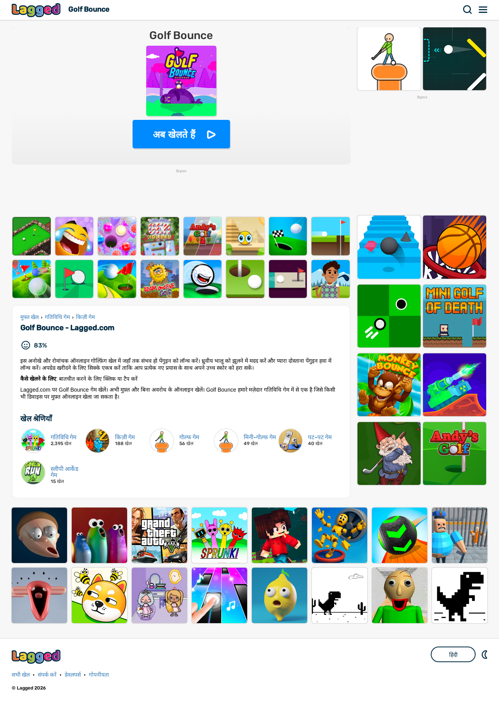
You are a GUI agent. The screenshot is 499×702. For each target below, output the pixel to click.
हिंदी (453, 655)
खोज (468, 10)
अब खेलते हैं (174, 134)
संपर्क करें (47, 675)
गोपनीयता (99, 675)
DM (485, 654)
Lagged (37, 10)
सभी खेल (21, 675)
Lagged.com (37, 656)
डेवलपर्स (73, 675)
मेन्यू (483, 10)
